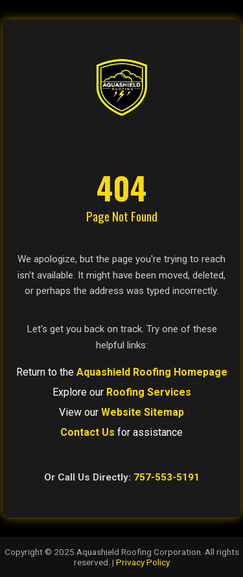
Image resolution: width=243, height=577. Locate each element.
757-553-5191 (166, 477)
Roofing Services (148, 392)
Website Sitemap (142, 412)
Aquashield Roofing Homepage (151, 372)
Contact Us (87, 432)
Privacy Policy (143, 562)
